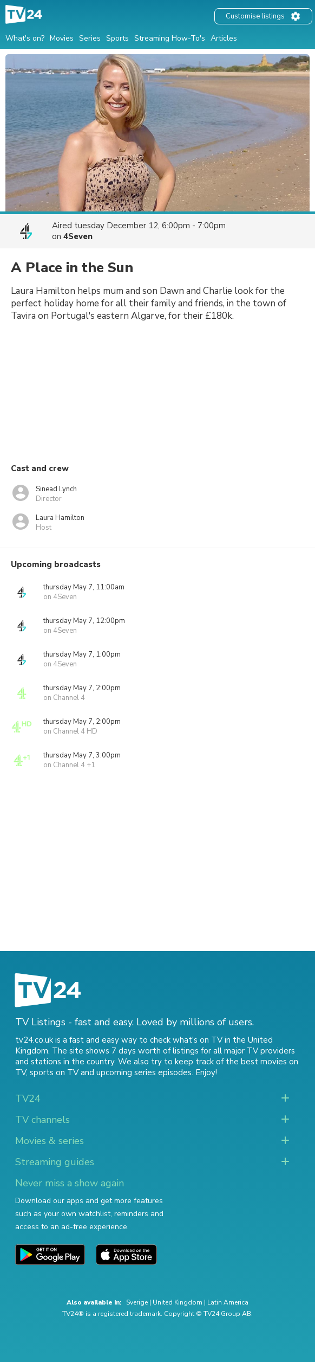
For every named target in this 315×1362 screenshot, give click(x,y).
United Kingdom (177, 1302)
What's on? (24, 38)
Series (90, 38)
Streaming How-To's (169, 38)
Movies (62, 38)
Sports (117, 38)
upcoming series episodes (144, 1072)
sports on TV (54, 1072)
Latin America (227, 1302)
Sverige (137, 1302)
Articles (224, 38)
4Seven (78, 236)
